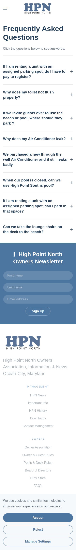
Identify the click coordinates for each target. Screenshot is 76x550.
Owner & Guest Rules (38, 455)
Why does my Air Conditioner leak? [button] (38, 139)
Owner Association (38, 447)
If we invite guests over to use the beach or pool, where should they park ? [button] (38, 118)
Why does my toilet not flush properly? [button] (38, 95)
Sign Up (38, 311)
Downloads (38, 418)
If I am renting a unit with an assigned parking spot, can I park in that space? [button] (38, 206)
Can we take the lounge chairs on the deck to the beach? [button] (38, 229)
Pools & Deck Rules (38, 462)
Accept (38, 517)
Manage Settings (38, 541)
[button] (5, 8)
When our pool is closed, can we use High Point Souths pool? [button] (38, 183)
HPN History (38, 410)
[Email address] (38, 299)
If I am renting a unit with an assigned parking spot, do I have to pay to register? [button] (38, 71)
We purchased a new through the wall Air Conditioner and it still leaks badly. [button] (38, 159)
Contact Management (38, 426)
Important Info (38, 403)
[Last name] (38, 287)
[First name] (38, 275)
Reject (38, 529)
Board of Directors (38, 470)
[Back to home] (38, 8)
